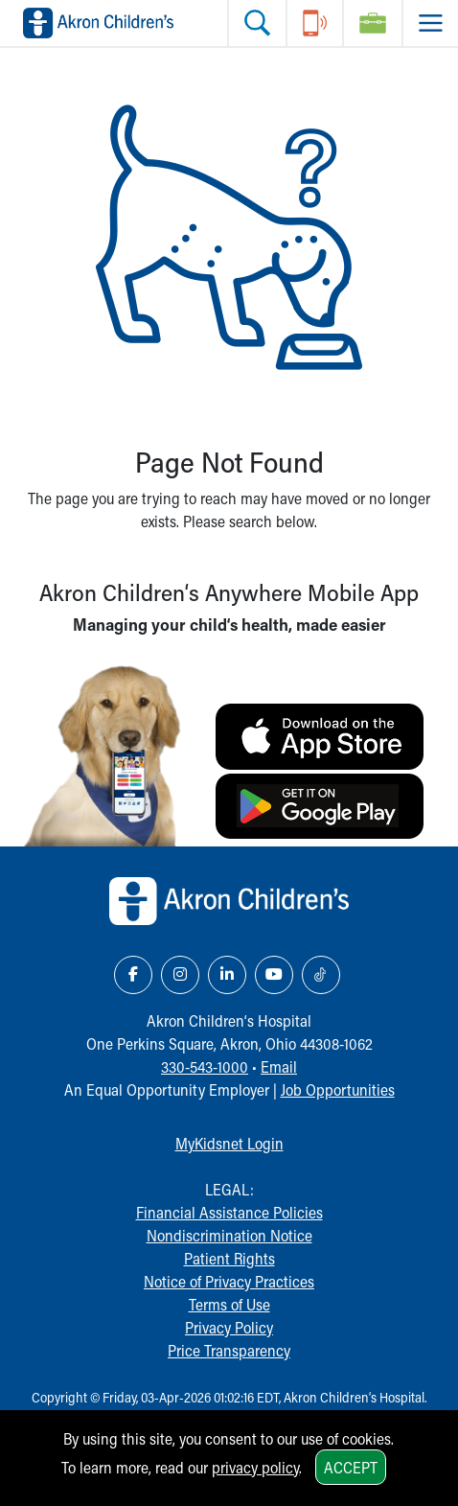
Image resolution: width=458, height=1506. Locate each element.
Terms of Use (229, 1304)
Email (279, 1066)
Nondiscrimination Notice (229, 1235)
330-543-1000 (204, 1066)
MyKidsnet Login (229, 1143)
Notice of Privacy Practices (229, 1281)
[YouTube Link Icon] (274, 975)
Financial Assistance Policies (229, 1212)
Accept (351, 1467)
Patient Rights (229, 1258)
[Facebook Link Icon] (133, 975)
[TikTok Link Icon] (321, 975)
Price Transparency (229, 1350)
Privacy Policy (229, 1327)
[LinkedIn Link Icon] (227, 975)
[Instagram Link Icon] (180, 975)
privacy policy (255, 1467)
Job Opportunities (338, 1089)
